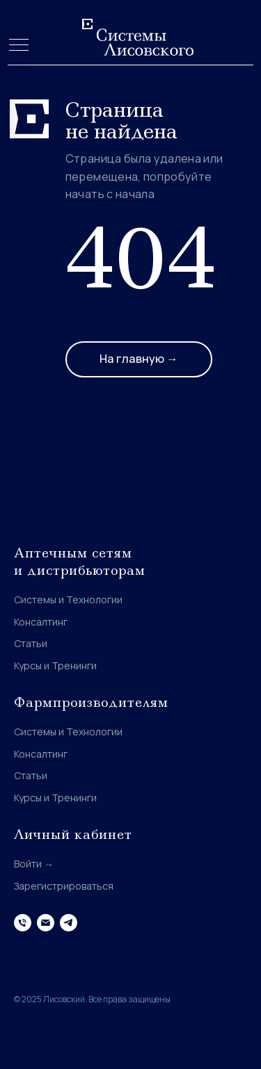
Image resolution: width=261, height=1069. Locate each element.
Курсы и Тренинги (55, 665)
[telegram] (68, 922)
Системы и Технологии (68, 599)
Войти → (34, 863)
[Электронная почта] (45, 922)
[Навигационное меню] (19, 46)
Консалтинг (41, 621)
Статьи (30, 643)
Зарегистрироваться (63, 885)
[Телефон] (22, 922)
